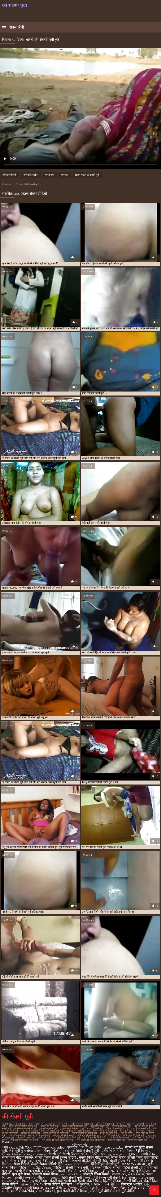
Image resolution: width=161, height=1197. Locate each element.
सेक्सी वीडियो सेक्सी (126, 1167)
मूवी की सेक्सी (126, 1133)
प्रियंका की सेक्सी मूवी (50, 1130)
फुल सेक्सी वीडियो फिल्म (72, 1191)
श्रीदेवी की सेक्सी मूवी (26, 1137)
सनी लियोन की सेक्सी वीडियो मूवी (91, 1140)
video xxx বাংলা (134, 1164)
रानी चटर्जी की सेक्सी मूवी (39, 1135)
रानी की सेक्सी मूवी (17, 1135)
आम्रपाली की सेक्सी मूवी (57, 1124)
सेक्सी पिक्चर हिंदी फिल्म (133, 1151)
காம (68, 1164)
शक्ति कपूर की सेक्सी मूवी (133, 1135)
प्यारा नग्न (49, 175)
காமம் (55, 1177)
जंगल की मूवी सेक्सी (69, 1128)
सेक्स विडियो (21, 1164)
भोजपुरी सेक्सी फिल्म (45, 1174)
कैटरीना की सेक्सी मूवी (121, 1126)
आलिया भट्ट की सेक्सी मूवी (82, 1124)
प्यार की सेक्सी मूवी (30, 1130)
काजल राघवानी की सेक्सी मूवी (74, 1126)
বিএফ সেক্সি (93, 1147)
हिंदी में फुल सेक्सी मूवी (105, 1164)
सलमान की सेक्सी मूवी (137, 1140)
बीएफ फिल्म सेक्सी (54, 1171)
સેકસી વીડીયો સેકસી (86, 1161)
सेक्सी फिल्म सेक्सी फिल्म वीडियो (56, 1157)
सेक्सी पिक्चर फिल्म (47, 1151)
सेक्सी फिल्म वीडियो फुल (94, 1157)
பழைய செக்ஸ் (35, 1154)
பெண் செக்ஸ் (12, 1154)
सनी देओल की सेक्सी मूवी (94, 1137)
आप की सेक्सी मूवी (36, 1124)
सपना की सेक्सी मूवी (116, 1140)
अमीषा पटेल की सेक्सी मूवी (13, 1124)
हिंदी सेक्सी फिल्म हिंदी (117, 1161)
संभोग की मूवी (44, 1137)
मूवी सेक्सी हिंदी (37, 1161)
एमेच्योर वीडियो (9, 175)
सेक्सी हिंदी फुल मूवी (27, 1171)
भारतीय (64, 175)
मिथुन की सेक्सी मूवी (108, 1133)
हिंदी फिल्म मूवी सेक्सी (106, 1177)
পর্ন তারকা (82, 1184)
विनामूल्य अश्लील (131, 1184)
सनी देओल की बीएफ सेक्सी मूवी (67, 1137)
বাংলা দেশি (81, 1164)
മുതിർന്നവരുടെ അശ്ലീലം (44, 1187)
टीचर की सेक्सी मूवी (115, 1128)
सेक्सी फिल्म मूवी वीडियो (142, 1157)
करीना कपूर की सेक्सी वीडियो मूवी (23, 1126)
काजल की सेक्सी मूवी (49, 1126)
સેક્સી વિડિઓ (132, 1181)
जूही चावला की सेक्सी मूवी (93, 1128)
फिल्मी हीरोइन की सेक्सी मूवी (132, 1130)
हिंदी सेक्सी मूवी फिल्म (76, 1177)
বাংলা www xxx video (50, 1147)
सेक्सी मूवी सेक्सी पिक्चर (63, 1154)
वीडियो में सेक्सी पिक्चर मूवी (70, 1167)
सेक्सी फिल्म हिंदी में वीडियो (104, 1181)
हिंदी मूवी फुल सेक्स (21, 1151)
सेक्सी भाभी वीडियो (14, 1161)
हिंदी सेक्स (129, 1177)
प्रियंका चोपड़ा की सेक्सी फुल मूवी (76, 1130)
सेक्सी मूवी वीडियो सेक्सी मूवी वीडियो (112, 1191)
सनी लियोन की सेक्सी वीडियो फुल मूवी (57, 1140)
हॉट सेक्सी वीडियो (101, 1167)
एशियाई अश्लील (30, 175)
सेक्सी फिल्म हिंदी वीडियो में (31, 1177)
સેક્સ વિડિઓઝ (32, 1184)
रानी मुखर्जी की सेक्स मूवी (64, 1135)
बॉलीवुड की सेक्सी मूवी (30, 1133)
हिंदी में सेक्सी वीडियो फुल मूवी (87, 1171)
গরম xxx (8, 1147)
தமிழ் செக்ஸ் (42, 1167)
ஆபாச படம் (116, 1154)
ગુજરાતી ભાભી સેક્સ (142, 1154)
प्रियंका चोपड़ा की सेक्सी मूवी (105, 1130)
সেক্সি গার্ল (108, 1151)
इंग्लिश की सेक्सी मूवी (105, 1124)
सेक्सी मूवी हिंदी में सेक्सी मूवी (81, 1151)
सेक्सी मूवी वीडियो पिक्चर (17, 1157)
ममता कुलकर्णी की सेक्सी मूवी (84, 1133)
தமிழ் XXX (23, 1147)
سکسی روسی (113, 1147)
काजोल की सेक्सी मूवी (100, 1126)
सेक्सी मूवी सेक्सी (59, 1161)
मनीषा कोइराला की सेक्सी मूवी (56, 1133)
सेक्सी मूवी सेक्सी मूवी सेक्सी (67, 1181)
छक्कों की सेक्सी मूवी (49, 1128)
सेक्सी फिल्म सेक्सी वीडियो (31, 1181)
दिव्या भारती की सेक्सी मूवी (87, 175)
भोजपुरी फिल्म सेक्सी (96, 1174)
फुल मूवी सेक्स (21, 1174)
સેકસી (142, 1187)
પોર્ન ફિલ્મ (143, 1171)
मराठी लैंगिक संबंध (22, 1191)
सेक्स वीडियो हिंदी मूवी (58, 1184)
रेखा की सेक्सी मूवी (111, 1135)
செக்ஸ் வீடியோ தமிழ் (84, 1187)
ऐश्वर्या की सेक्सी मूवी (126, 1124)
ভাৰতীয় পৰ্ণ (75, 1147)
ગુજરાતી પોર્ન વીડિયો (105, 1184)
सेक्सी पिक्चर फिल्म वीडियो (119, 1187)
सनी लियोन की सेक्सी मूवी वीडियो (24, 1140)
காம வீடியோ (71, 1174)
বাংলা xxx (119, 1174)
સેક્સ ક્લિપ (136, 1174)
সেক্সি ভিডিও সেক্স (93, 1154)
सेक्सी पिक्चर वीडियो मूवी (47, 1164)
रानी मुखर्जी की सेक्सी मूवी (89, 1135)
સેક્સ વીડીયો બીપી (121, 1171)
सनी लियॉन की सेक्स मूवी (119, 1137)
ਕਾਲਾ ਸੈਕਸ (118, 1157)
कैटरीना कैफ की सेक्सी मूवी (25, 1128)
